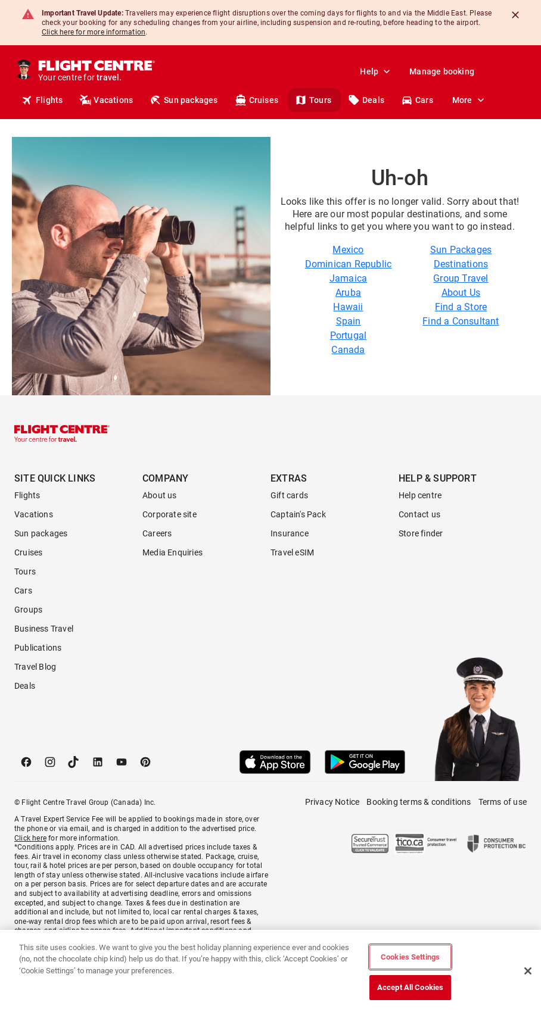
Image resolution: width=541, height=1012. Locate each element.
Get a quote (426, 100)
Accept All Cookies (410, 987)
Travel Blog (35, 666)
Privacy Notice (332, 802)
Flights (42, 100)
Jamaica (348, 278)
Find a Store (461, 307)
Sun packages (183, 100)
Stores (480, 100)
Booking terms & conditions (418, 802)
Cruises (256, 100)
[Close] (515, 15)
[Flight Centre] (96, 71)
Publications (37, 647)
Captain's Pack (298, 514)
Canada (348, 349)
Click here (30, 838)
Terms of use (502, 802)
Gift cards (289, 495)
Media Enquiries (172, 552)
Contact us (419, 514)
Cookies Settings (410, 956)
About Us (461, 292)
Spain (348, 321)
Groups (28, 609)
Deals (366, 100)
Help (376, 71)
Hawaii (348, 307)
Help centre (420, 495)
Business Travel (43, 628)
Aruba (348, 292)
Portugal (348, 335)
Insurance (289, 533)
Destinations (461, 264)
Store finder (421, 533)
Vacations (106, 100)
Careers (157, 533)
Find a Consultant (460, 321)
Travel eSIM (292, 552)
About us (159, 495)
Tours (313, 100)
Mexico (347, 249)
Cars (23, 590)
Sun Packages (461, 249)
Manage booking (441, 71)
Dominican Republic (348, 264)
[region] (270, 971)
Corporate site (169, 514)
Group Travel (460, 278)
